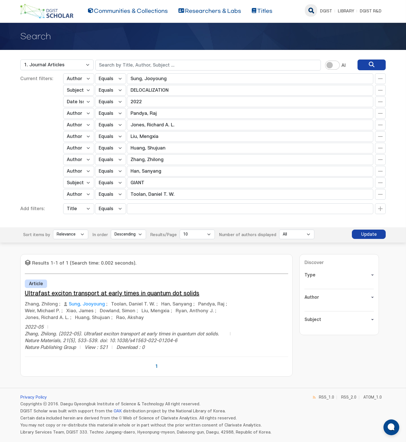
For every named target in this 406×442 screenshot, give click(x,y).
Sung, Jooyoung (87, 304)
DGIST (326, 11)
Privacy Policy (33, 397)
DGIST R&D (370, 11)
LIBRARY (346, 11)
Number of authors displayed (247, 234)
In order (100, 234)
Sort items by (36, 234)
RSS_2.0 (348, 397)
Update (369, 234)
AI (343, 65)
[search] (372, 65)
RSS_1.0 (326, 397)
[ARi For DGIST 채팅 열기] (391, 427)
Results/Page (163, 234)
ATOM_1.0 (372, 397)
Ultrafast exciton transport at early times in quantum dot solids (112, 293)
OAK (118, 411)
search (311, 10)
